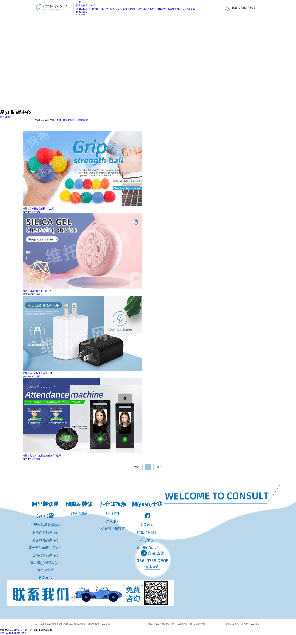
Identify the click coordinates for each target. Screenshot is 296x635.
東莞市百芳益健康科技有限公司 (38, 208)
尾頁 (159, 467)
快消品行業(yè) (83, 8)
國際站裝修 (69, 120)
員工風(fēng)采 (147, 547)
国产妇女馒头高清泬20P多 (13, 633)
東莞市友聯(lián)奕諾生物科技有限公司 (42, 455)
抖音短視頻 (113, 504)
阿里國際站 (82, 120)
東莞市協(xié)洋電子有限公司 (37, 373)
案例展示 (113, 521)
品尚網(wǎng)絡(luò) (251, 624)
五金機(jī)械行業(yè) (178, 8)
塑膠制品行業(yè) (118, 8)
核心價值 (147, 540)
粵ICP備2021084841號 (159, 624)
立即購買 (35, 211)
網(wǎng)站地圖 (179, 624)
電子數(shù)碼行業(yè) (138, 8)
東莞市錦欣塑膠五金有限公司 (37, 291)
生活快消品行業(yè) (45, 525)
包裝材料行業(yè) (158, 8)
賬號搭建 (113, 514)
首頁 (58, 120)
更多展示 (192, 8)
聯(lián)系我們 (147, 532)
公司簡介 (147, 525)
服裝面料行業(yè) (100, 8)
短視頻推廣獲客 (113, 529)
